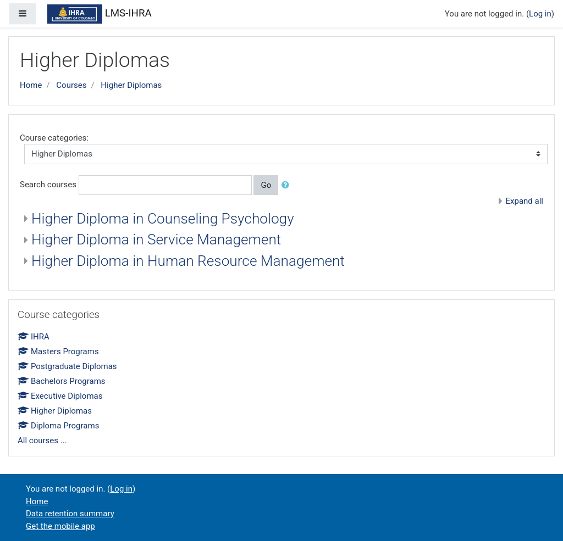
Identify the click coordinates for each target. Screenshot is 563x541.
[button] (287, 185)
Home (31, 85)
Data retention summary (70, 513)
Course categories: (54, 138)
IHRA (33, 337)
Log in (540, 14)
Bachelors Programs (62, 381)
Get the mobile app (60, 526)
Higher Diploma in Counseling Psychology (162, 218)
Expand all (524, 201)
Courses (71, 85)
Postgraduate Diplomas (67, 366)
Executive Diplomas (60, 396)
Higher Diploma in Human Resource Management (188, 261)
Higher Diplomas (131, 85)
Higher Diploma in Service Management (156, 239)
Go (266, 185)
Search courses (48, 184)
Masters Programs (58, 351)
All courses (38, 440)
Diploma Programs (58, 426)
